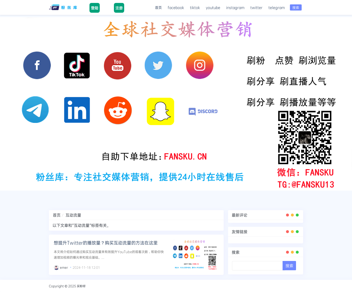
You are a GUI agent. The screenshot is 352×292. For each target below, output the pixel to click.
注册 (119, 7)
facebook (176, 7)
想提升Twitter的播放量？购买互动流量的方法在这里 (106, 243)
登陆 (94, 7)
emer (64, 267)
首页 (158, 7)
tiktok (195, 7)
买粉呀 (81, 286)
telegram (276, 7)
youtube (213, 7)
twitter (256, 7)
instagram (235, 7)
